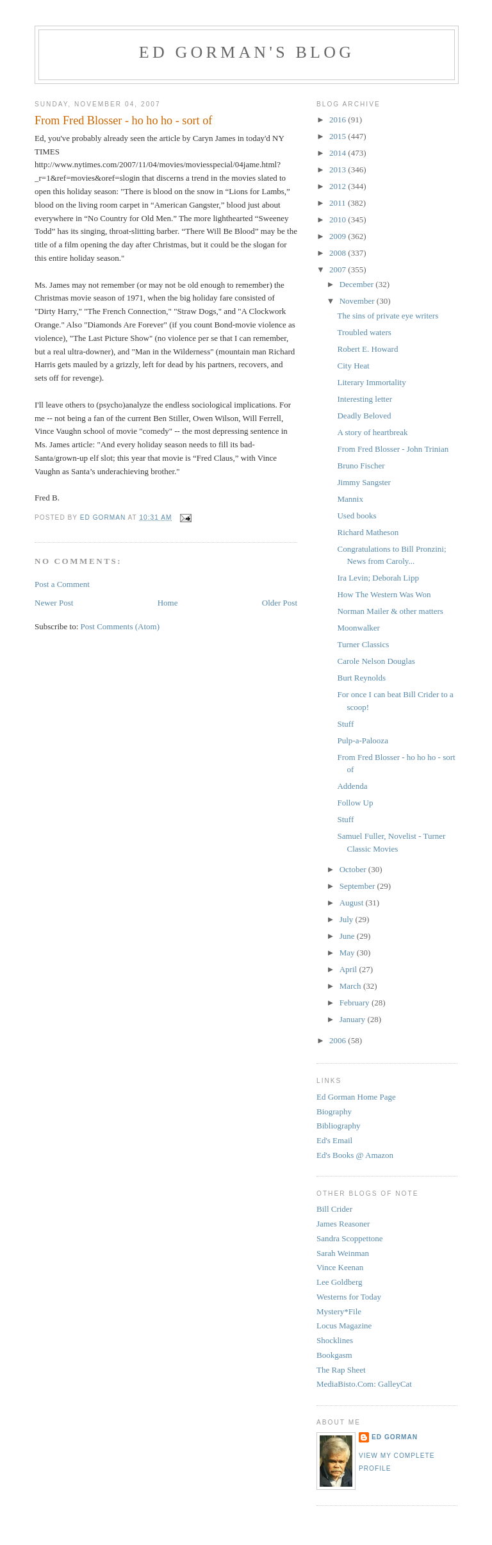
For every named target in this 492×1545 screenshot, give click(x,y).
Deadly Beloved (364, 415)
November (358, 301)
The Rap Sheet (341, 1370)
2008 (338, 253)
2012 (338, 186)
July (348, 919)
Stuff (345, 724)
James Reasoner (343, 1223)
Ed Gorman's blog (246, 52)
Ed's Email (334, 1140)
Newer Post (54, 602)
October (354, 869)
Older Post (279, 602)
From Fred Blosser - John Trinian (392, 449)
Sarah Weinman (342, 1253)
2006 (338, 1040)
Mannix (350, 499)
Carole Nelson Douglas (375, 661)
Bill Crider (334, 1209)
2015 (338, 136)
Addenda (352, 786)
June (348, 936)
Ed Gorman (395, 1437)
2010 (338, 219)
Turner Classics (363, 644)
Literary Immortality (371, 382)
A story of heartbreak (372, 432)
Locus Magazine (344, 1325)
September (358, 886)
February (356, 1002)
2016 (338, 119)
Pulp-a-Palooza (362, 740)
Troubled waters (364, 332)
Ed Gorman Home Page (356, 1097)
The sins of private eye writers (387, 315)
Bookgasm (334, 1355)
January (354, 1019)
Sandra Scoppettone (349, 1238)
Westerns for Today (348, 1296)
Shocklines (334, 1340)
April (349, 969)
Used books (356, 515)
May (348, 952)
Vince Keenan (339, 1267)
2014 (338, 153)
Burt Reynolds (361, 677)
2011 (338, 203)
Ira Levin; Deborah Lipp (377, 577)
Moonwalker (358, 627)
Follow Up (355, 802)
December (358, 284)
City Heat (353, 365)
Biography (334, 1111)
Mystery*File (338, 1311)
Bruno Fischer (360, 465)
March (351, 986)
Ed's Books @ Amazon (354, 1155)
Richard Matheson (367, 532)
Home (168, 602)
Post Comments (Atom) (120, 626)
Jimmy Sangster (363, 482)
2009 (338, 236)
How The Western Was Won (383, 594)
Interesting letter (364, 399)
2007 (338, 269)
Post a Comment (62, 584)
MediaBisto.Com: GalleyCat (364, 1384)
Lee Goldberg (339, 1282)
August (353, 902)
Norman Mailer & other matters (390, 611)
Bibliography (338, 1125)
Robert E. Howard (367, 349)
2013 (338, 169)
